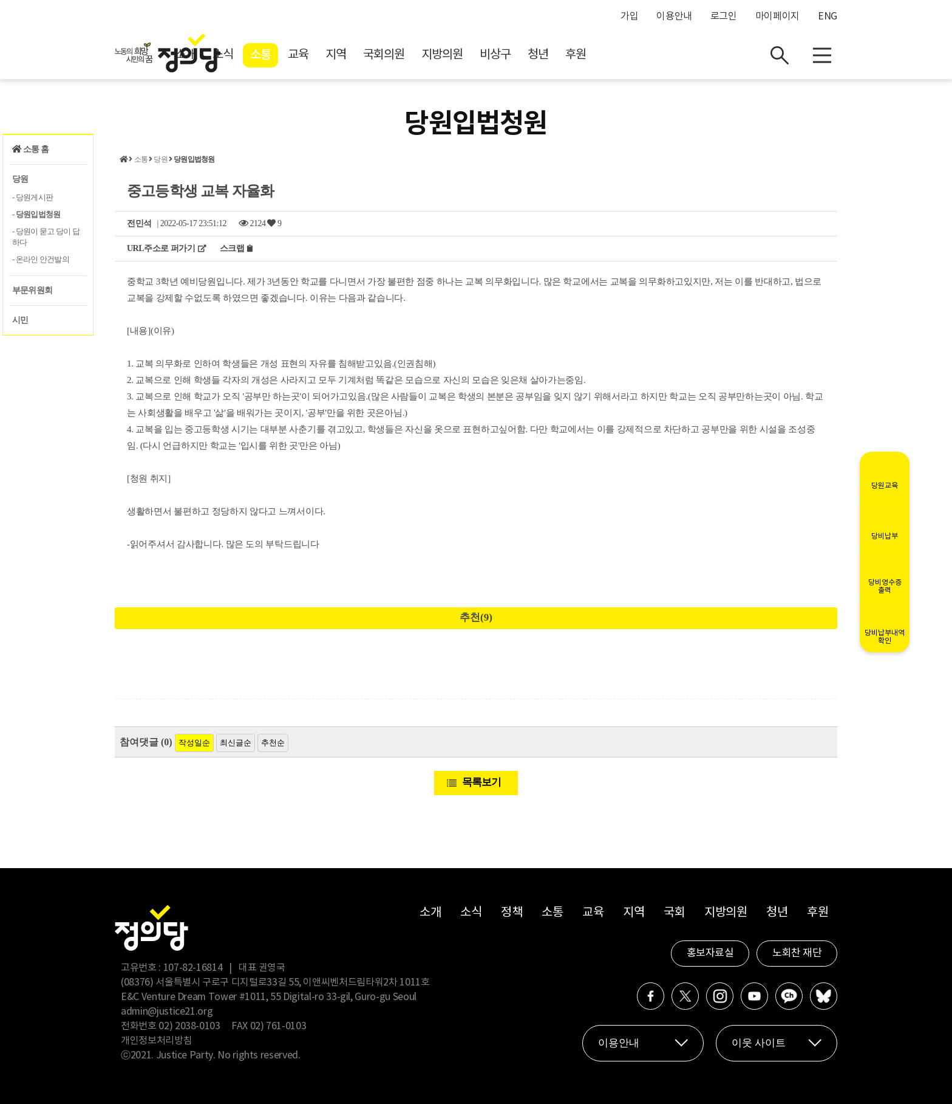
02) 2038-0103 (189, 1026)
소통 (369, 55)
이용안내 (674, 16)
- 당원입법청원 (36, 214)
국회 (674, 913)
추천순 (273, 742)
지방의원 (550, 55)
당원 (20, 179)
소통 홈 (30, 149)
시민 (20, 320)
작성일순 (194, 742)
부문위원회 (32, 290)
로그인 (723, 16)
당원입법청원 (194, 159)
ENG (827, 16)
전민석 (139, 223)
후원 (684, 55)
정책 (511, 913)
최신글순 (235, 742)
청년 (646, 55)
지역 (444, 55)
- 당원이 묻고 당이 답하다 (46, 237)
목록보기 (481, 782)
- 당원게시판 (32, 197)
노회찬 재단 (796, 953)
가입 (629, 16)
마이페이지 (777, 16)
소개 (294, 55)
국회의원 (492, 55)
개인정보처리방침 (156, 1040)
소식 (331, 55)
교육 (406, 55)
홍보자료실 (710, 953)
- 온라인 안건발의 (40, 259)
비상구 (603, 55)
